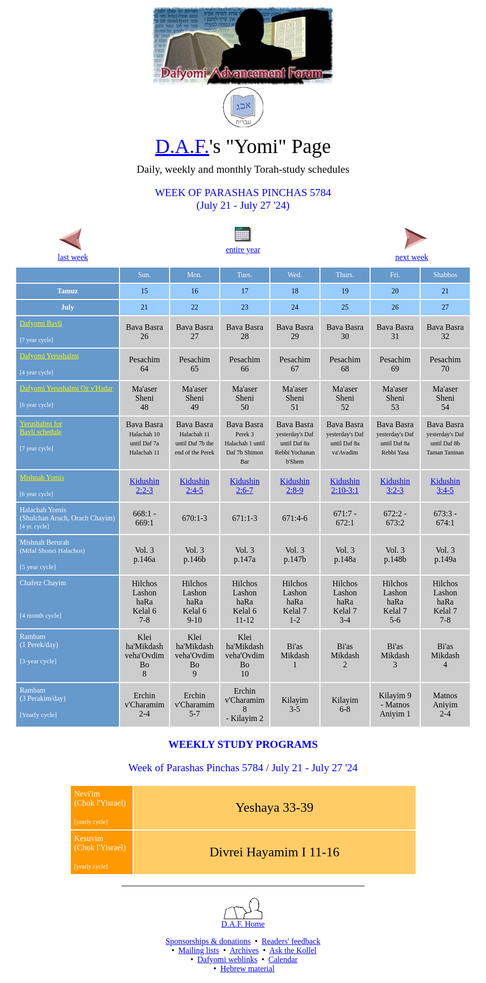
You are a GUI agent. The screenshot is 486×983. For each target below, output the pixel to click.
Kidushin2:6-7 (245, 486)
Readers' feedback (291, 941)
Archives (244, 950)
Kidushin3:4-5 (445, 486)
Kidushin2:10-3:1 (345, 486)
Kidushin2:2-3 (144, 486)
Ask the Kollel (292, 950)
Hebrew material (247, 968)
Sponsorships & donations (208, 941)
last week (73, 252)
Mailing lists (198, 950)
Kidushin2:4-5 (195, 486)
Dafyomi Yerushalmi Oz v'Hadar (66, 388)
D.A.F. (182, 146)
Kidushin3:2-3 (395, 486)
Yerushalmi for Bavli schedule (41, 428)
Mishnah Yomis (42, 477)
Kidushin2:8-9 (295, 486)
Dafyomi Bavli (41, 323)
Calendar (283, 959)
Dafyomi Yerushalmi (49, 356)
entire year (243, 245)
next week (411, 252)
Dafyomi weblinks (227, 959)
